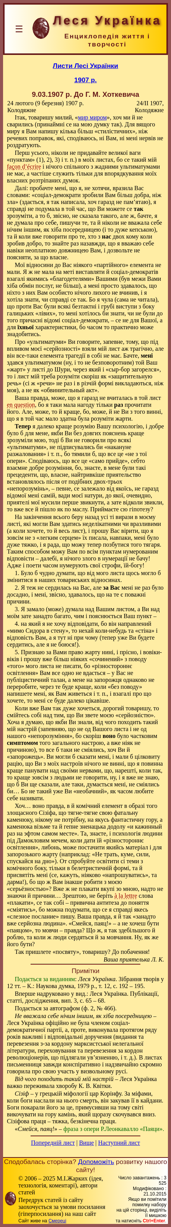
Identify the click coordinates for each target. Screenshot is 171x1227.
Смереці (57, 1221)
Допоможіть (96, 1162)
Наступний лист (119, 1142)
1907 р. (85, 80)
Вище (86, 1142)
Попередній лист (53, 1142)
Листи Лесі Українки (85, 66)
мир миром (92, 117)
